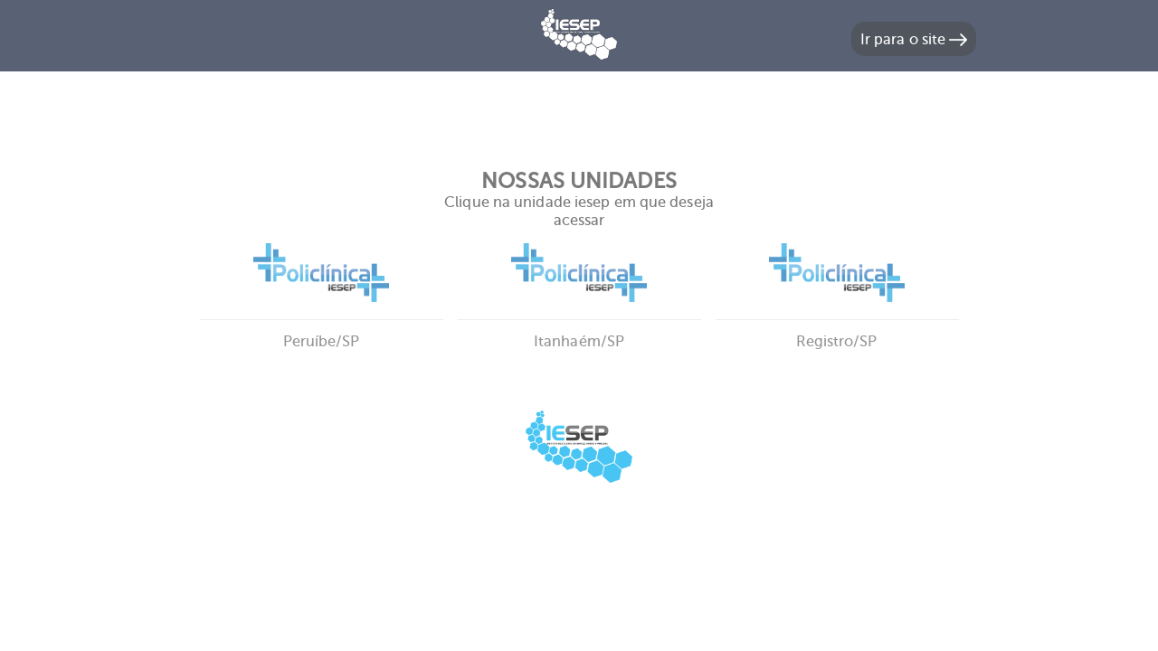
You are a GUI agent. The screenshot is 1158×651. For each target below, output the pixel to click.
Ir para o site (914, 39)
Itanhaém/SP (579, 319)
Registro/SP (837, 319)
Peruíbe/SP (321, 319)
